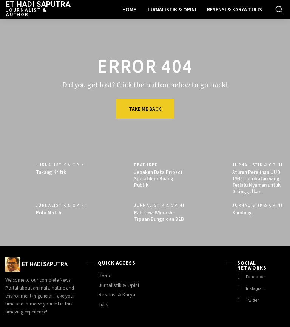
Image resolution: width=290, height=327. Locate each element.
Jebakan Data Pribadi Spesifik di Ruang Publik (158, 178)
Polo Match (48, 212)
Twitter (252, 300)
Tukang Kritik (51, 172)
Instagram (256, 288)
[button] (278, 9)
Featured (146, 165)
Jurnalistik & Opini (61, 165)
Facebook (256, 276)
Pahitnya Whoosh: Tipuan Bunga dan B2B (159, 215)
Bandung (242, 212)
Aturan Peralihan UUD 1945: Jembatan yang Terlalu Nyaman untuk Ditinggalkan (256, 182)
